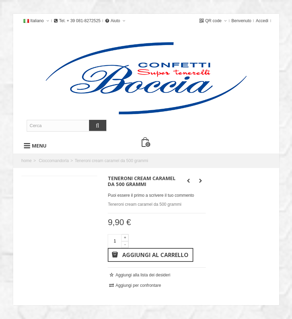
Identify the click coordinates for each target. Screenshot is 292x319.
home (26, 160)
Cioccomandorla (54, 160)
